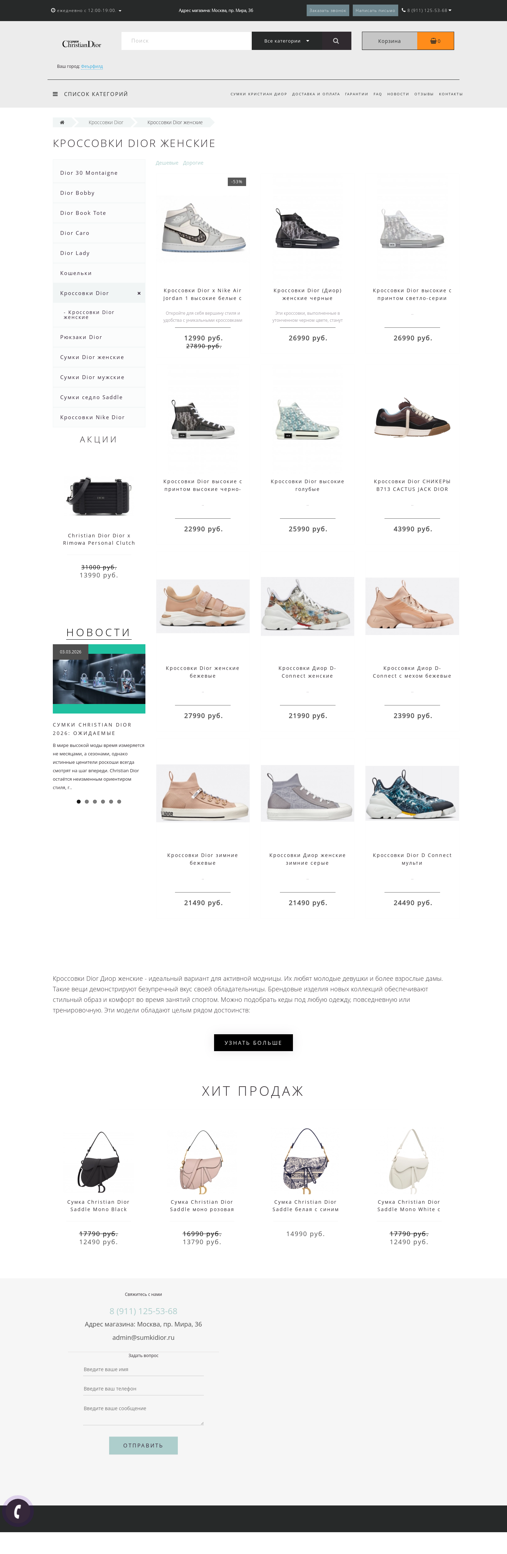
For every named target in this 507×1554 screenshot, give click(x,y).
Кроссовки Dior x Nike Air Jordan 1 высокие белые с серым (202, 298)
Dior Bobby (77, 192)
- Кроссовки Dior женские (89, 314)
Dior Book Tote (83, 212)
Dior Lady (75, 252)
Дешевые (167, 162)
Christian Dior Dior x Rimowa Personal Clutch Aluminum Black (99, 543)
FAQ (374, 93)
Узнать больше (253, 1042)
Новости (396, 93)
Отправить (143, 1445)
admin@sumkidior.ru (143, 1337)
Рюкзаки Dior (81, 336)
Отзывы (423, 93)
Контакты (451, 93)
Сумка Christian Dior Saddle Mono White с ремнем (409, 1209)
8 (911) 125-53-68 (143, 1311)
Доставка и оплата (310, 93)
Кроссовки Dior (84, 292)
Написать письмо (375, 10)
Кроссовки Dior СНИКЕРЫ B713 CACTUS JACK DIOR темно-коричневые (412, 489)
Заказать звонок (327, 10)
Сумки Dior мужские (92, 376)
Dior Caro (75, 232)
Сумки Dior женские (92, 356)
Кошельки (76, 272)
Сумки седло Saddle (91, 397)
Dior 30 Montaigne (89, 172)
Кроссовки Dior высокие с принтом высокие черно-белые (203, 489)
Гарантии (352, 93)
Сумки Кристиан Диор (252, 93)
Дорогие (193, 162)
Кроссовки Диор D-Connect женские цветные (307, 676)
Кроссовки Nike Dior (92, 417)
